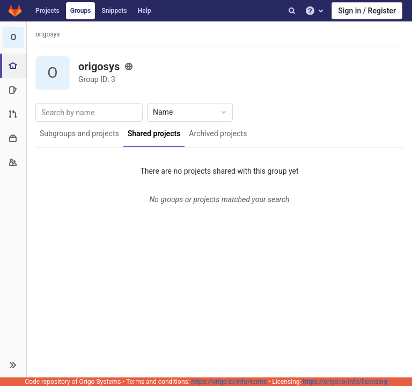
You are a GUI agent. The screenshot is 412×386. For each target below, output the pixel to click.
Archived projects (218, 133)
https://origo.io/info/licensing (345, 381)
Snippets (114, 10)
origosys (47, 34)
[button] (13, 364)
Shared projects (154, 133)
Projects (47, 10)
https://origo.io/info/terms (229, 381)
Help (144, 10)
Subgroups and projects (79, 133)
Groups (80, 10)
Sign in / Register (367, 10)
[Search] (291, 10)
